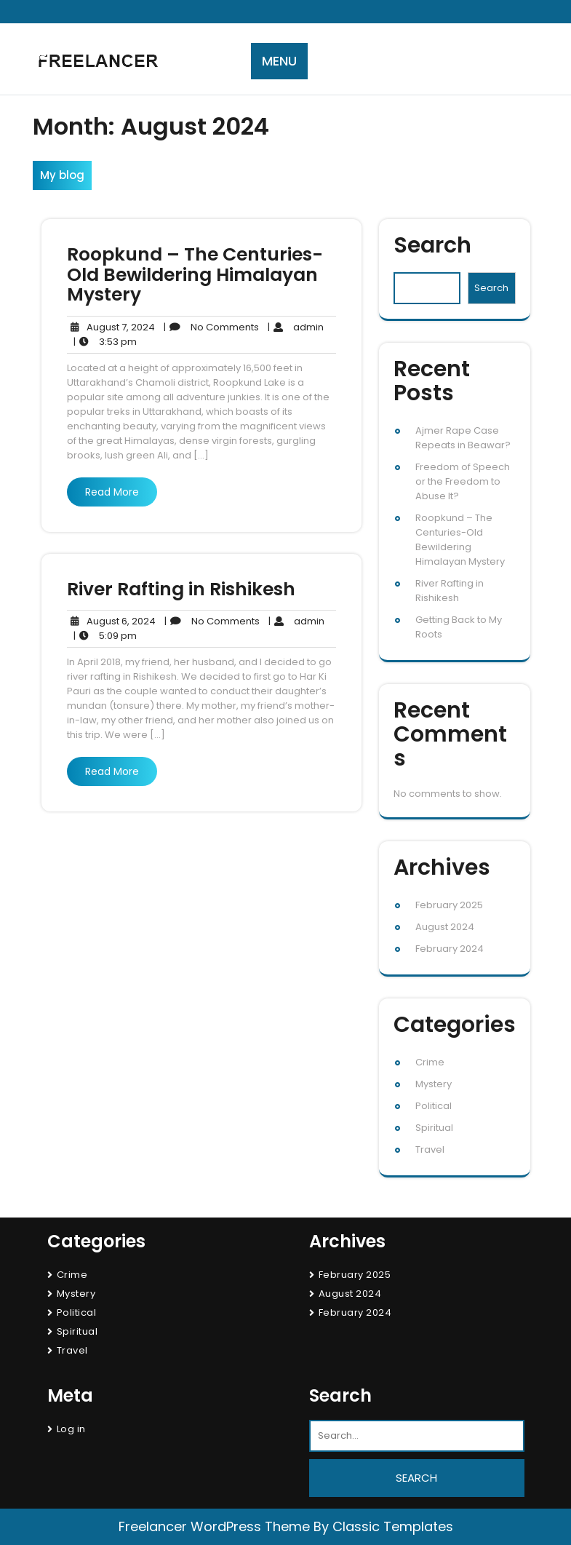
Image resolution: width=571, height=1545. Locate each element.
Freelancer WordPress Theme (214, 1526)
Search (432, 246)
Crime (429, 1062)
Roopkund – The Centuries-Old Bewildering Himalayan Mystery (195, 274)
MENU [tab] (279, 61)
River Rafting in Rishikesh (181, 589)
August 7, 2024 (111, 327)
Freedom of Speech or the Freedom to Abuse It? (462, 481)
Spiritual (434, 1128)
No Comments (211, 327)
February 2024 (449, 949)
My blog (62, 175)
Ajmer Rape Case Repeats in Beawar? (463, 438)
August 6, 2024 (111, 621)
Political (433, 1106)
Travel (429, 1149)
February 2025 (449, 905)
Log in (71, 1429)
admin (296, 327)
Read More (112, 492)
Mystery (433, 1084)
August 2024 (444, 927)
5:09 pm (105, 636)
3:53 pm (105, 342)
